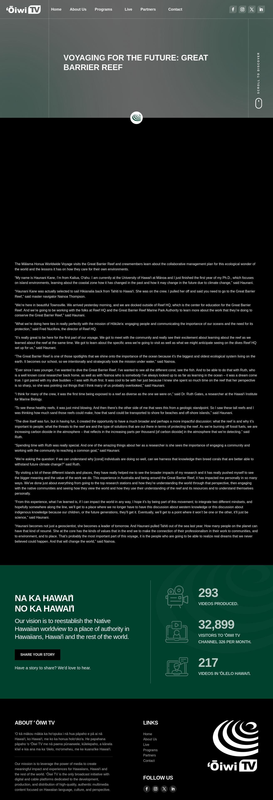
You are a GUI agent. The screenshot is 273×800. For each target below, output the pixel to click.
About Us (78, 9)
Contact (175, 9)
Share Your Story (37, 654)
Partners (148, 9)
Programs (103, 9)
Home (56, 9)
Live (128, 9)
